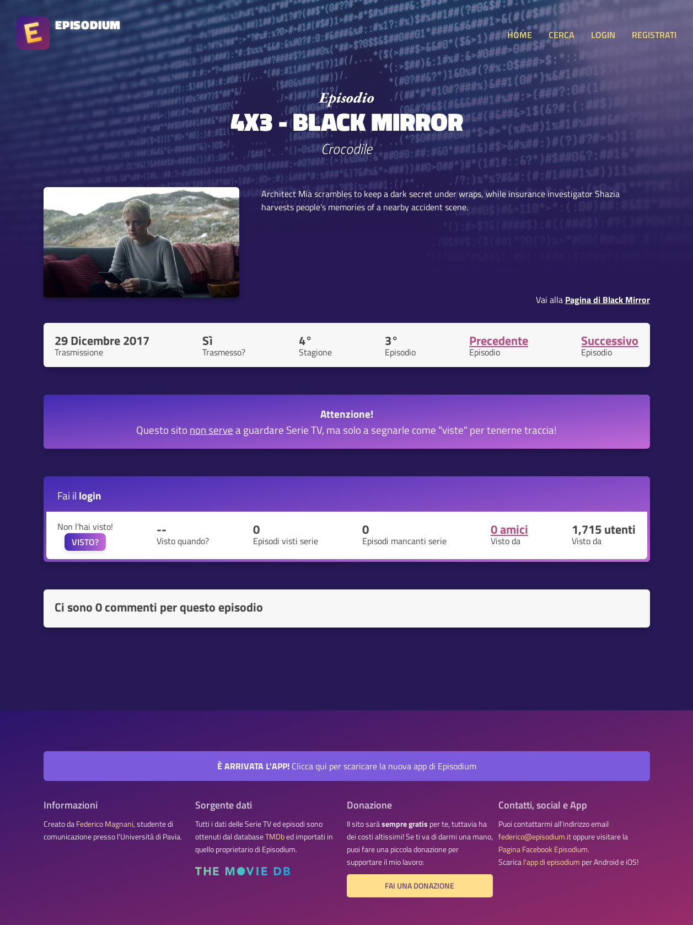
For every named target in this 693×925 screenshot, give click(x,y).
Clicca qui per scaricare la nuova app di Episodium (346, 766)
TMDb (274, 837)
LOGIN (603, 34)
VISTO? (85, 542)
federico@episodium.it (534, 837)
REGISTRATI (654, 34)
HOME (519, 34)
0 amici (509, 529)
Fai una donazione (419, 886)
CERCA (561, 34)
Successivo (609, 340)
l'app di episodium (551, 862)
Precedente (498, 340)
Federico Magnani (104, 824)
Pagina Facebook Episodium (543, 849)
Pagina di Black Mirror (607, 299)
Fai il (79, 495)
